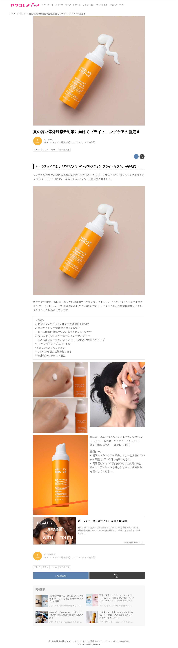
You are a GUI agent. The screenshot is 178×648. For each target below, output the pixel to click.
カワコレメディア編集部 (56, 142)
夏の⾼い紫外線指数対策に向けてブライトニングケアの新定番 (86, 132)
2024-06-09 (49, 139)
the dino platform (92, 644)
